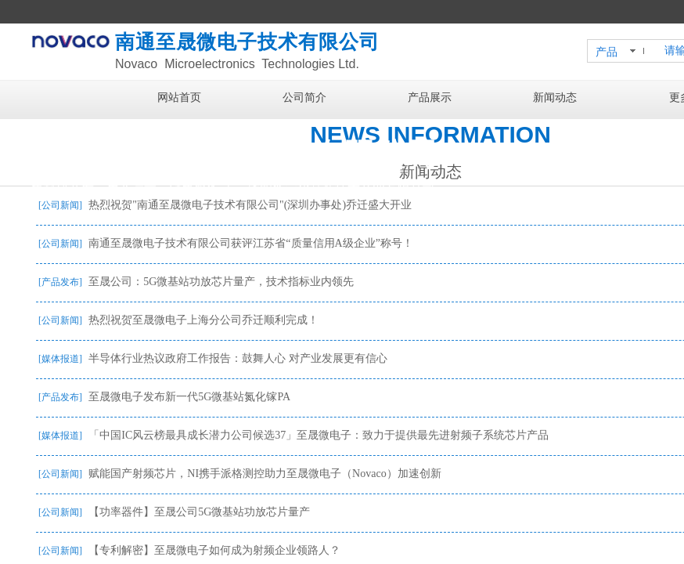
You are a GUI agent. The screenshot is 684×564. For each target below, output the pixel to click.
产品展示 (430, 97)
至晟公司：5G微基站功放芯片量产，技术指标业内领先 (221, 281)
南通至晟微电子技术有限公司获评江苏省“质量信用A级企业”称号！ (250, 243)
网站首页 (179, 97)
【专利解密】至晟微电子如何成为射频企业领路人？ (214, 550)
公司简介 (304, 97)
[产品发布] (60, 282)
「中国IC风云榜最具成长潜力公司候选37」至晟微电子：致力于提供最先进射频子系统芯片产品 (318, 435)
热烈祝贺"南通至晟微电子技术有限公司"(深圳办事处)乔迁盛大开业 (250, 205)
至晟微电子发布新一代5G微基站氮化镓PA (189, 397)
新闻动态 (555, 97)
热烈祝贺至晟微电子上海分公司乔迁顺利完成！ (203, 320)
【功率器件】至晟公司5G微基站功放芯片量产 (199, 512)
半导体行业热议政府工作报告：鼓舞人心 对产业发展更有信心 (237, 358)
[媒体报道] (60, 358)
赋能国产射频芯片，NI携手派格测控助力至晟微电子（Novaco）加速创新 (264, 473)
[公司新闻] (60, 205)
